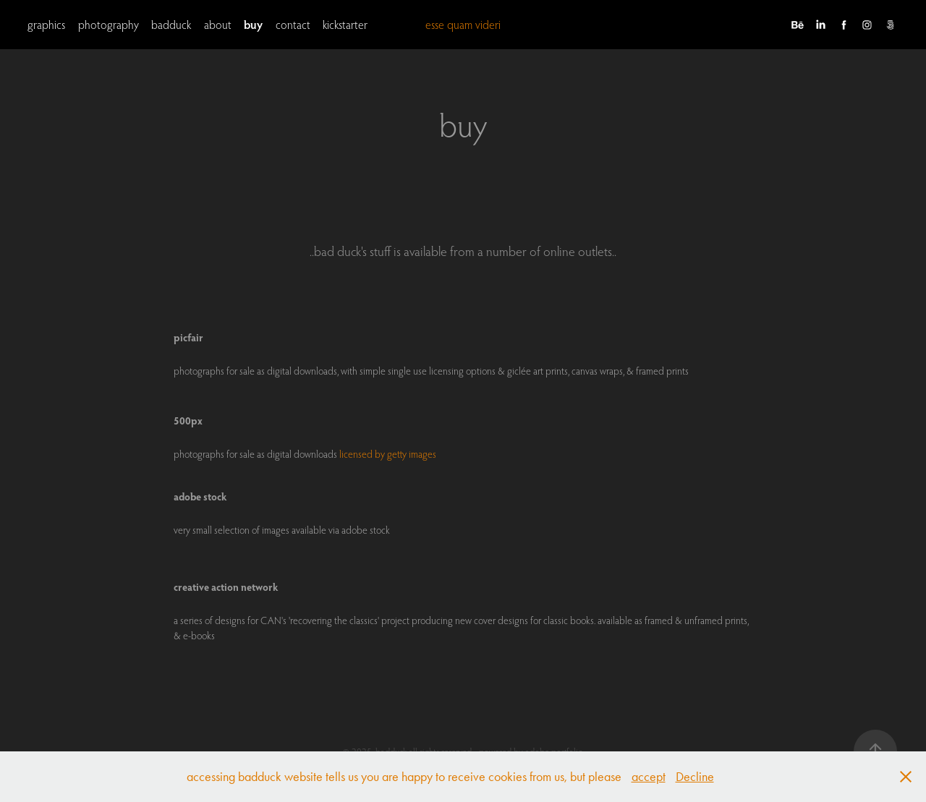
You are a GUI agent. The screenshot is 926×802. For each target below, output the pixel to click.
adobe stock (200, 496)
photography (108, 24)
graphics (46, 24)
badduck (171, 24)
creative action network (226, 587)
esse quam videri (463, 24)
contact (293, 24)
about (218, 24)
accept (649, 777)
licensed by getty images (387, 454)
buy (253, 24)
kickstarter (345, 24)
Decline (695, 777)
